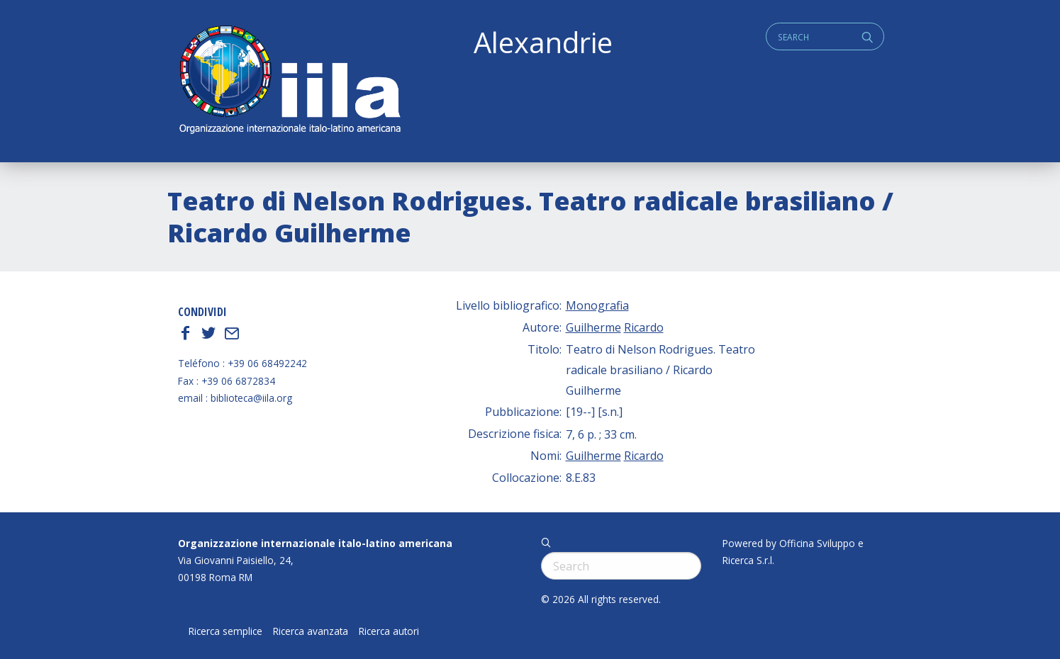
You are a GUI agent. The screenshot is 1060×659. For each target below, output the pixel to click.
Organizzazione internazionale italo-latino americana (315, 543)
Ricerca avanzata (310, 631)
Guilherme (593, 327)
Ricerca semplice (225, 631)
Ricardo (644, 327)
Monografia (597, 305)
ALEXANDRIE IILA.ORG (289, 81)
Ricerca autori (389, 631)
